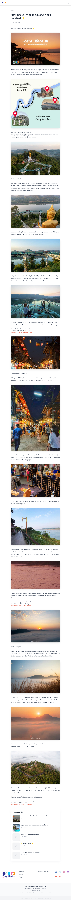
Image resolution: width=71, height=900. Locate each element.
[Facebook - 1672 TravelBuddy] (56, 872)
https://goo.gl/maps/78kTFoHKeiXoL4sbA (21, 332)
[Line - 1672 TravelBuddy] (64, 872)
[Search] (64, 2)
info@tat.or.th (38, 893)
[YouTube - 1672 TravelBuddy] (56, 876)
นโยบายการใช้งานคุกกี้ (43, 871)
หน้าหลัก (21, 871)
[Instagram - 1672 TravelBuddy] (68, 872)
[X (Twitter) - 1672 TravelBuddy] (60, 872)
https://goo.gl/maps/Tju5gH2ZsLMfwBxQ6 (21, 804)
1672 (50, 893)
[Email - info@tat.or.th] (60, 876)
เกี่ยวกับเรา (22, 874)
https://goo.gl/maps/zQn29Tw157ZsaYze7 (21, 605)
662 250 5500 (28, 893)
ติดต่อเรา (21, 877)
